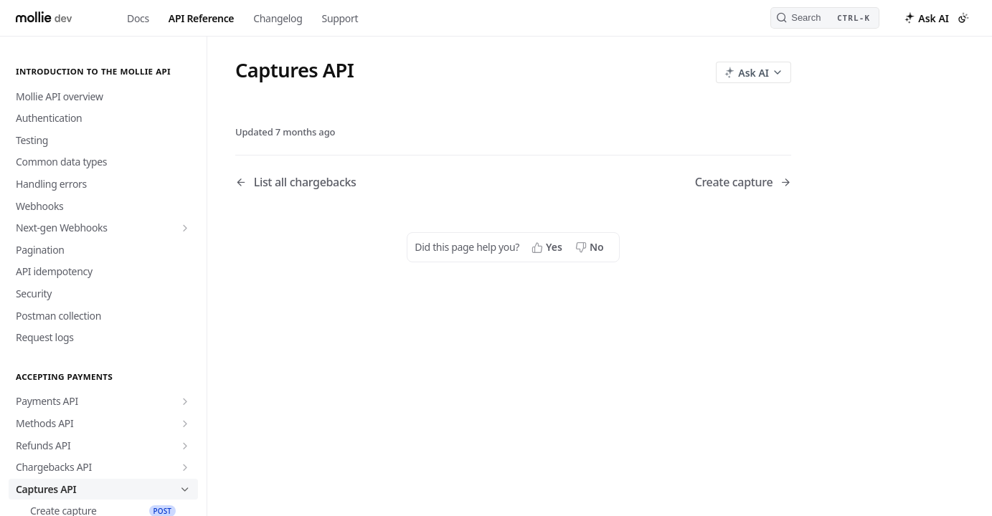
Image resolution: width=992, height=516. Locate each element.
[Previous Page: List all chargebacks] (354, 182)
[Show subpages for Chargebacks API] (185, 467)
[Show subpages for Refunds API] (185, 446)
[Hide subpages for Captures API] (185, 489)
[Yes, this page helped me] (548, 247)
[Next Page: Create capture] (743, 182)
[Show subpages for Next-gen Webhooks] (185, 228)
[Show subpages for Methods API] (185, 423)
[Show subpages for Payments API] (185, 401)
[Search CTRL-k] (825, 18)
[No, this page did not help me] (591, 247)
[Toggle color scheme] (963, 18)
